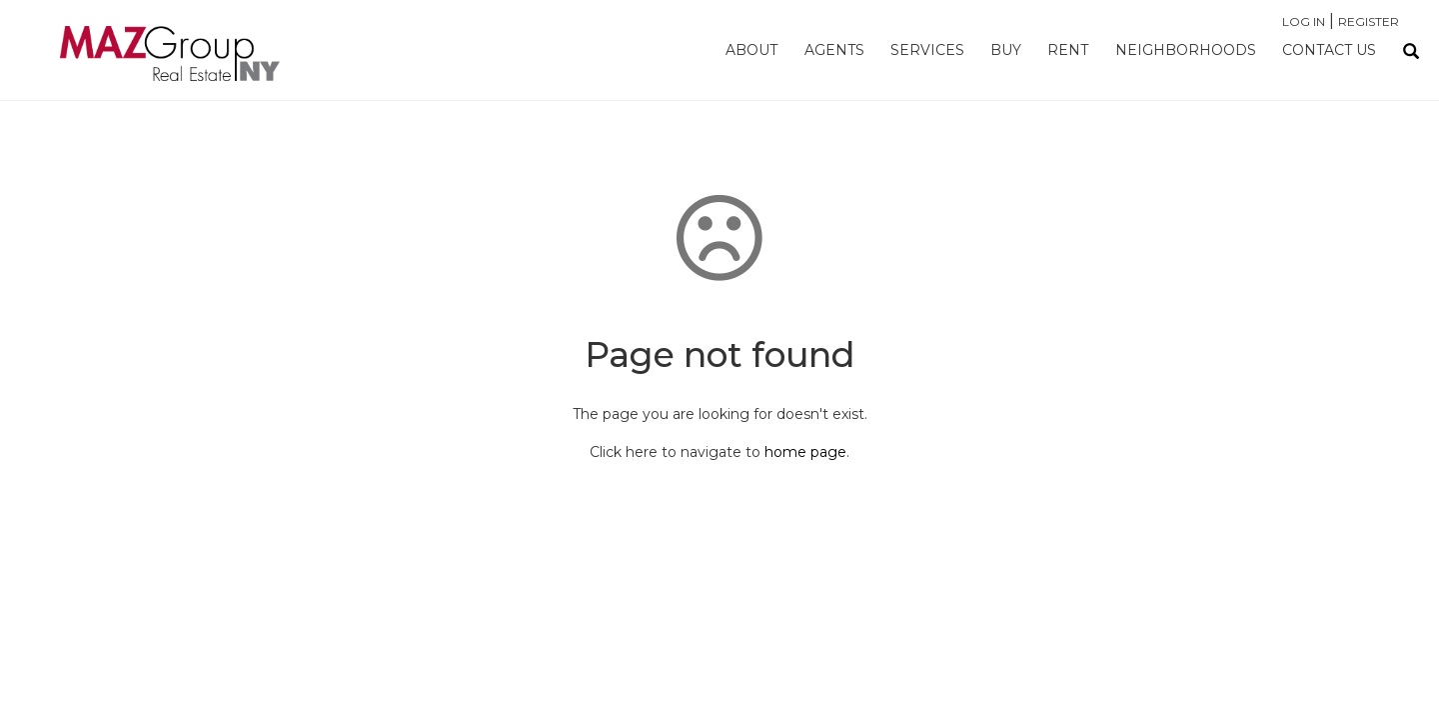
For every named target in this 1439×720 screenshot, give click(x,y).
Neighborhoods (1185, 50)
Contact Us (1329, 50)
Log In (1303, 21)
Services (927, 50)
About (751, 50)
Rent (1067, 50)
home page (805, 452)
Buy (1005, 50)
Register (1368, 21)
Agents (834, 50)
